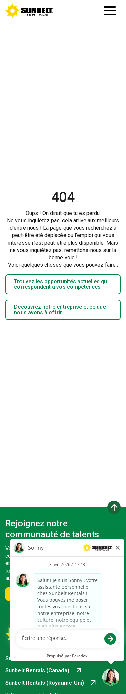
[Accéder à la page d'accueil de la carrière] (29, 11)
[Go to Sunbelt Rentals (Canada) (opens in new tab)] (44, 671)
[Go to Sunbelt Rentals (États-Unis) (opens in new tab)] (47, 659)
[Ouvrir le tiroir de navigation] (110, 11)
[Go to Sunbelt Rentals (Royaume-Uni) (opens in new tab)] (51, 683)
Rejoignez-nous (33, 594)
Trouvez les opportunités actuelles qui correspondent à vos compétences (61, 284)
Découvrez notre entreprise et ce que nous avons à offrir (60, 310)
